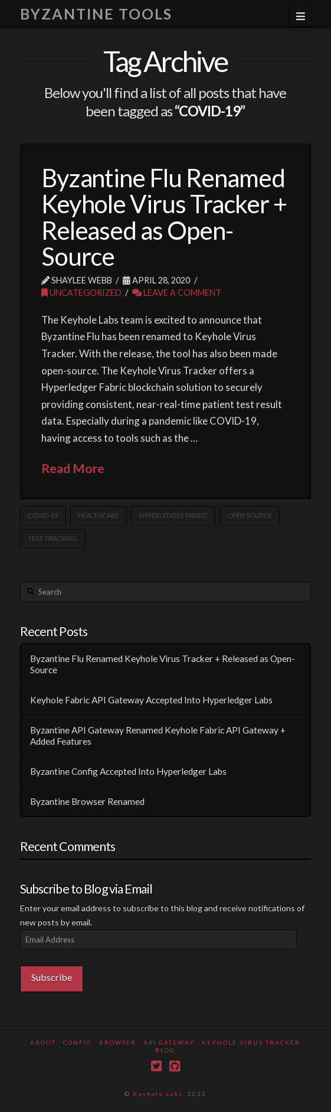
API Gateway (169, 1042)
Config (77, 1042)
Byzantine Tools (96, 13)
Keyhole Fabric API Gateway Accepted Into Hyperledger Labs (151, 699)
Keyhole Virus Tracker (251, 1042)
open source (250, 515)
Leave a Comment (176, 293)
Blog (165, 1050)
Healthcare (98, 515)
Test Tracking (52, 538)
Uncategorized (81, 293)
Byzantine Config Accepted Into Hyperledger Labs (128, 771)
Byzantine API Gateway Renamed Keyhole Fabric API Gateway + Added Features (158, 735)
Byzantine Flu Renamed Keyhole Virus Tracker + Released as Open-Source (164, 216)
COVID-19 (43, 515)
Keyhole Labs (158, 1093)
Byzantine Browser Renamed (87, 801)
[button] (300, 16)
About (43, 1042)
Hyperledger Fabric (173, 515)
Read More (72, 468)
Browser (117, 1042)
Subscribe (51, 977)
